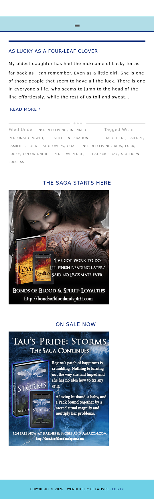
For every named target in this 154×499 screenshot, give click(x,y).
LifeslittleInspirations (68, 138)
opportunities (36, 154)
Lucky (14, 154)
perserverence (68, 154)
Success (16, 162)
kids (118, 146)
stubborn (130, 154)
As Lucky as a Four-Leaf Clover (53, 51)
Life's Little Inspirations (77, 12)
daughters (114, 138)
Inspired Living (52, 130)
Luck (129, 146)
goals (72, 146)
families (17, 146)
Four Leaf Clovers (46, 146)
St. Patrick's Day (102, 154)
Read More (23, 109)
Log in (118, 489)
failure (136, 138)
